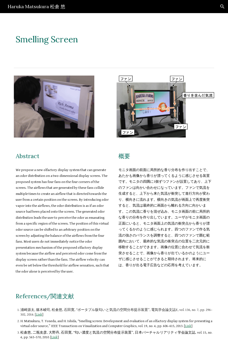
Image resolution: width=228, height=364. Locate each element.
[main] (114, 39)
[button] (222, 6)
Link (39, 315)
